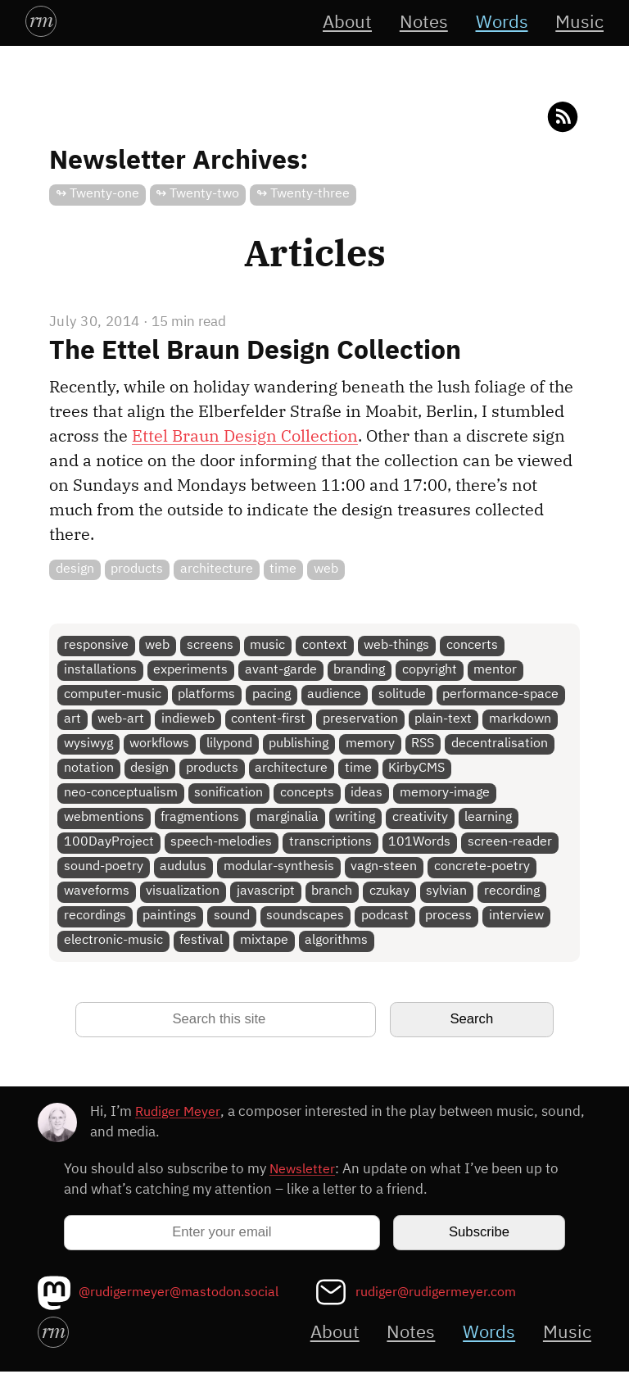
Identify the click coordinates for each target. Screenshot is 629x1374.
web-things (397, 645)
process (449, 919)
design (75, 569)
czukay (390, 893)
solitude (403, 695)
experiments (191, 670)
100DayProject (109, 844)
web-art (121, 720)
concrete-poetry (483, 869)
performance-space (501, 695)
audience (335, 695)
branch (332, 893)
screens (210, 645)
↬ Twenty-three (303, 194)
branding (360, 670)
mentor (496, 670)
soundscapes (306, 919)
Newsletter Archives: (179, 161)
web (326, 569)
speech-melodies (222, 844)
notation (89, 770)
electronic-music (113, 943)
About (341, 22)
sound (232, 919)
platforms (207, 695)
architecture (216, 569)
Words (500, 22)
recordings (95, 919)
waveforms (96, 893)
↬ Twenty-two (198, 194)
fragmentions (200, 819)
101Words (420, 844)
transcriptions (330, 844)
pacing (271, 695)
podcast (386, 919)
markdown (521, 720)
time (283, 569)
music (268, 645)
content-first (269, 720)
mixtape (264, 943)
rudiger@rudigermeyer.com (440, 1295)
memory (371, 744)
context (325, 645)
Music (579, 22)
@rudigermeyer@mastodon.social (185, 1295)
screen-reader (510, 844)
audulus (184, 869)
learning (489, 819)
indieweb (188, 720)
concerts (473, 645)
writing (356, 819)
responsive (96, 645)
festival (202, 943)
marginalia (287, 819)
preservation (361, 720)
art (72, 720)
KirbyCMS (417, 770)
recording (513, 893)
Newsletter (303, 1172)
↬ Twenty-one (97, 194)
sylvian (447, 893)
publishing (299, 744)
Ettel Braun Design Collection (245, 435)
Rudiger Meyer (179, 1115)
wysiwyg (88, 744)
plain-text (444, 720)
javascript (266, 893)
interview (517, 919)
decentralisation (500, 744)
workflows (160, 744)
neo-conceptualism (121, 794)
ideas (367, 794)
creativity (421, 819)
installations (100, 670)
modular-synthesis (279, 869)
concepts (307, 794)
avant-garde (281, 670)
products (137, 569)
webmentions (104, 819)
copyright (430, 670)
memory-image (445, 794)
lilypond (229, 744)
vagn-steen (384, 869)
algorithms (337, 943)
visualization (183, 893)
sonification (229, 794)
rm (41, 20)
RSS (423, 744)
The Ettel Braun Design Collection (255, 351)
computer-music (112, 695)
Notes (420, 22)
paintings (170, 919)
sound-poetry (103, 869)
